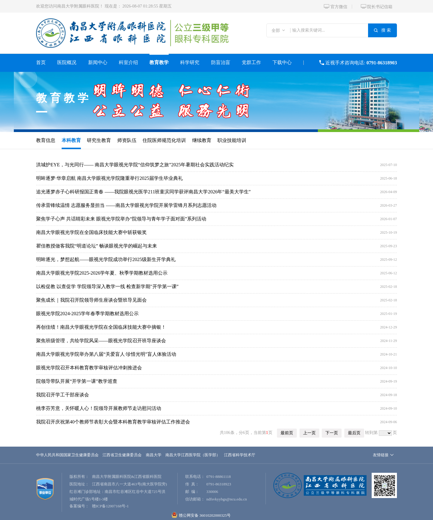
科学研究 (189, 62)
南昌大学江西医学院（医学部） (192, 455)
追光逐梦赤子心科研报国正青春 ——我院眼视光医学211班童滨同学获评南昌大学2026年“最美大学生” (143, 191)
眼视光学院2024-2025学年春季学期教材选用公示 (87, 313)
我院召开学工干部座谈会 (62, 394)
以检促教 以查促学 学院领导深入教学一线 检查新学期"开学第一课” (107, 286)
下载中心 (282, 62)
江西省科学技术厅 (239, 455)
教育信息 (45, 140)
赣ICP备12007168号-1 (110, 506)
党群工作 (251, 62)
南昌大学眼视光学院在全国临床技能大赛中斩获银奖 (91, 232)
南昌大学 (153, 455)
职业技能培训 (231, 140)
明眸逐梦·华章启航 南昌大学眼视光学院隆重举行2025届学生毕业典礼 (109, 178)
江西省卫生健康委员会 (122, 455)
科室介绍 (128, 62)
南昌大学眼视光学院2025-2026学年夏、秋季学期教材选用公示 (101, 272)
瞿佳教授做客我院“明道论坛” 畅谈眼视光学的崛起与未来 (96, 245)
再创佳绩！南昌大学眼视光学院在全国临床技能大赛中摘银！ (101, 327)
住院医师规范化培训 (164, 140)
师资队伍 (127, 140)
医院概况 (66, 62)
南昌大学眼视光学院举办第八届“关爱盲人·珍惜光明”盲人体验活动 (106, 354)
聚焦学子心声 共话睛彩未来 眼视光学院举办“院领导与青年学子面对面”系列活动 (121, 218)
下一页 (331, 433)
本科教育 (71, 140)
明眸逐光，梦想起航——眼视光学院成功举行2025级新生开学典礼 (106, 259)
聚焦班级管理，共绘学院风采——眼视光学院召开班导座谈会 (101, 340)
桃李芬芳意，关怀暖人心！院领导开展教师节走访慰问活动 (98, 408)
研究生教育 (99, 140)
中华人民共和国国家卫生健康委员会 (67, 455)
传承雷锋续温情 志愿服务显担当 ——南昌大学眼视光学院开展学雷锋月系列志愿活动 (126, 205)
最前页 (287, 433)
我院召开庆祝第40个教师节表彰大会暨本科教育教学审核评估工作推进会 (113, 421)
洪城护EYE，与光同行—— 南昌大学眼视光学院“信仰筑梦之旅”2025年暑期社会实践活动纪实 (135, 164)
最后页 (354, 433)
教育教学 (159, 62)
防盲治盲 (220, 62)
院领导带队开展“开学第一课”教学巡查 (76, 381)
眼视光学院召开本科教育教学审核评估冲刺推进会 (89, 367)
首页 (41, 62)
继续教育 (201, 140)
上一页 (309, 433)
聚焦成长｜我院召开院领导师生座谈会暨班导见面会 (91, 300)
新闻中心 (97, 62)
